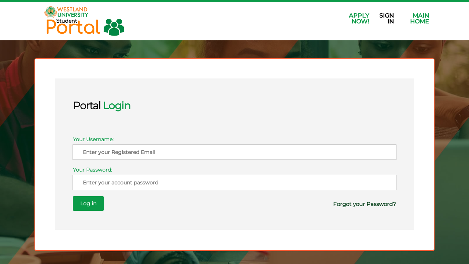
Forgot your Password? (343, 194)
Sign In (386, 18)
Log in (262, 193)
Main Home (419, 18)
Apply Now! (359, 18)
